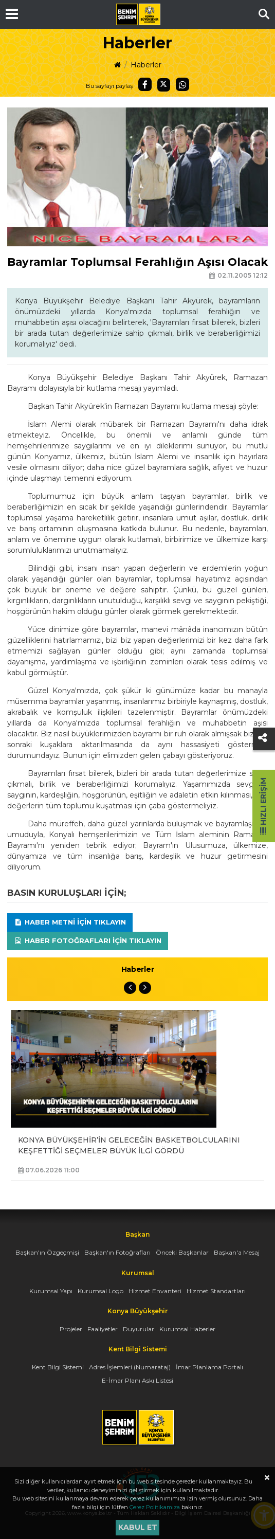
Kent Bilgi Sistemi (58, 1367)
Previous (130, 988)
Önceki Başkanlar (182, 1252)
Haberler (146, 64)
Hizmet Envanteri (155, 1291)
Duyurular (138, 1329)
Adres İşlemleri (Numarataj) (130, 1367)
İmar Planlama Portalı (209, 1367)
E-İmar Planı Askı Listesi (137, 1380)
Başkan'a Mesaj (237, 1252)
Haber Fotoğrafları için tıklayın (87, 940)
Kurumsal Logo (100, 1291)
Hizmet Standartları (216, 1291)
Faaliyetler (102, 1329)
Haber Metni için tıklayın (70, 922)
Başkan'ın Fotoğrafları (117, 1252)
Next (145, 988)
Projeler (71, 1329)
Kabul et (137, 1527)
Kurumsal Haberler (187, 1329)
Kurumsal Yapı (50, 1291)
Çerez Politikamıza (155, 1507)
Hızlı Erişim (263, 806)
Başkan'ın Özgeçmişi (47, 1252)
